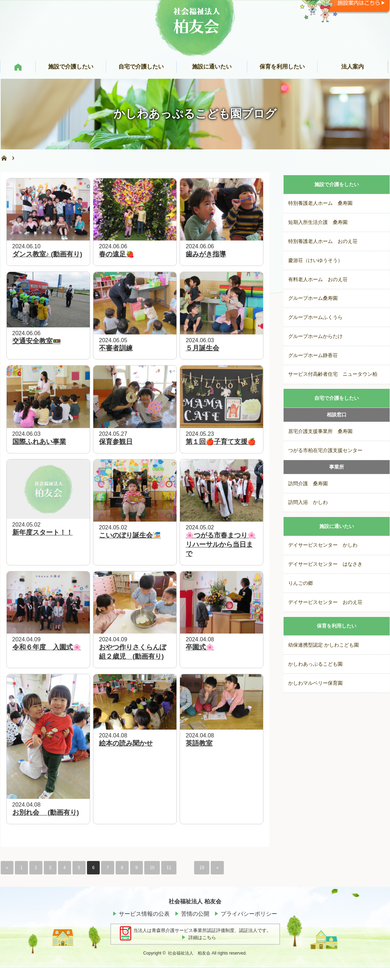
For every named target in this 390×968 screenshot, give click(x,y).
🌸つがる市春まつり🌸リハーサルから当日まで (221, 544)
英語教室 (199, 743)
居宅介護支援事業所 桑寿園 (320, 431)
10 (152, 867)
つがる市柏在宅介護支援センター (325, 450)
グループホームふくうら (315, 317)
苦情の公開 (195, 914)
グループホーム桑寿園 (313, 298)
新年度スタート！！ (42, 532)
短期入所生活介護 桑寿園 (318, 222)
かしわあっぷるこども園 (315, 664)
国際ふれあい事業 (39, 441)
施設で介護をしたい (336, 184)
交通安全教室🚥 (36, 341)
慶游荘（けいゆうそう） (315, 260)
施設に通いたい (336, 526)
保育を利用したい (336, 626)
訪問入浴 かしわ (308, 502)
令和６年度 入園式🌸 (46, 647)
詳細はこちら (202, 937)
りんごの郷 (300, 583)
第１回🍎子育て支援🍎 (221, 441)
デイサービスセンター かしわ (322, 545)
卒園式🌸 (200, 647)
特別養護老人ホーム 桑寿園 (320, 203)
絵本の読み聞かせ (126, 743)
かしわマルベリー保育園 (315, 683)
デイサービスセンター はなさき (325, 564)
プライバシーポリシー (249, 914)
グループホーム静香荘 (313, 355)
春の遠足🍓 (116, 254)
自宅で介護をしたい (336, 398)
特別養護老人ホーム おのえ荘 (322, 241)
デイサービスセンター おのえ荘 (325, 602)
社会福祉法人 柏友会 (189, 953)
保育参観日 (116, 441)
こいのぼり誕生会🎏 (130, 535)
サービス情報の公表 (144, 914)
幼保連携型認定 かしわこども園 (323, 645)
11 (169, 867)
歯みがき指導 (206, 254)
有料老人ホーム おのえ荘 (318, 279)
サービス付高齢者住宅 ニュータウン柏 (332, 374)
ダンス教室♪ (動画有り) (47, 254)
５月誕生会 (202, 348)
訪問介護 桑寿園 (308, 483)
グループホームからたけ (315, 336)
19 (201, 867)
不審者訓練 (116, 348)
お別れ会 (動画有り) (45, 812)
